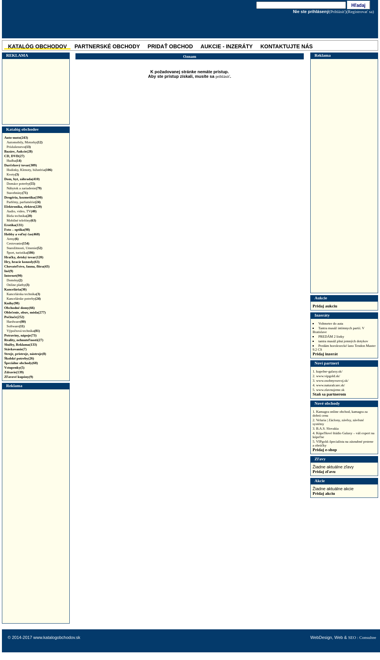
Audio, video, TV (21, 211)
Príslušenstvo (19, 147)
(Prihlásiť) (338, 11)
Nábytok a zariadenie (24, 188)
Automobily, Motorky (25, 142)
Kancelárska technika (23, 294)
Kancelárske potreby (24, 298)
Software (16, 326)
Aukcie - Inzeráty (227, 46)
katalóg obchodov (37, 46)
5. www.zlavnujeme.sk (328, 390)
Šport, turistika (20, 252)
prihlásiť (223, 76)
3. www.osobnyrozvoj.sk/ (331, 381)
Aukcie (320, 298)
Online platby (18, 285)
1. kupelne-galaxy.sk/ (327, 371)
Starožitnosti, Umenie (25, 248)
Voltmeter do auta (330, 323)
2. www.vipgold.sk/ (326, 376)
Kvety (13, 174)
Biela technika (19, 216)
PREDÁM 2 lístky (331, 336)
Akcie (319, 480)
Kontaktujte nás (286, 46)
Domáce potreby (21, 184)
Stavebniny (17, 193)
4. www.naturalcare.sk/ (329, 385)
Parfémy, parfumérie (24, 202)
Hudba (14, 161)
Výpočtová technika (23, 331)
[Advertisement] (35, 91)
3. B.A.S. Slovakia (326, 428)
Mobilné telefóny (21, 220)
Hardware (16, 321)
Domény (15, 280)
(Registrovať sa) (360, 11)
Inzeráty (322, 315)
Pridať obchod (170, 46)
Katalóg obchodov (22, 129)
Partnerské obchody (107, 46)
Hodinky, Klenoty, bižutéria (29, 170)
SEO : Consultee (362, 637)
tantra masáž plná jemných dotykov (343, 341)
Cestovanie (18, 243)
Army (13, 239)
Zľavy (320, 458)
